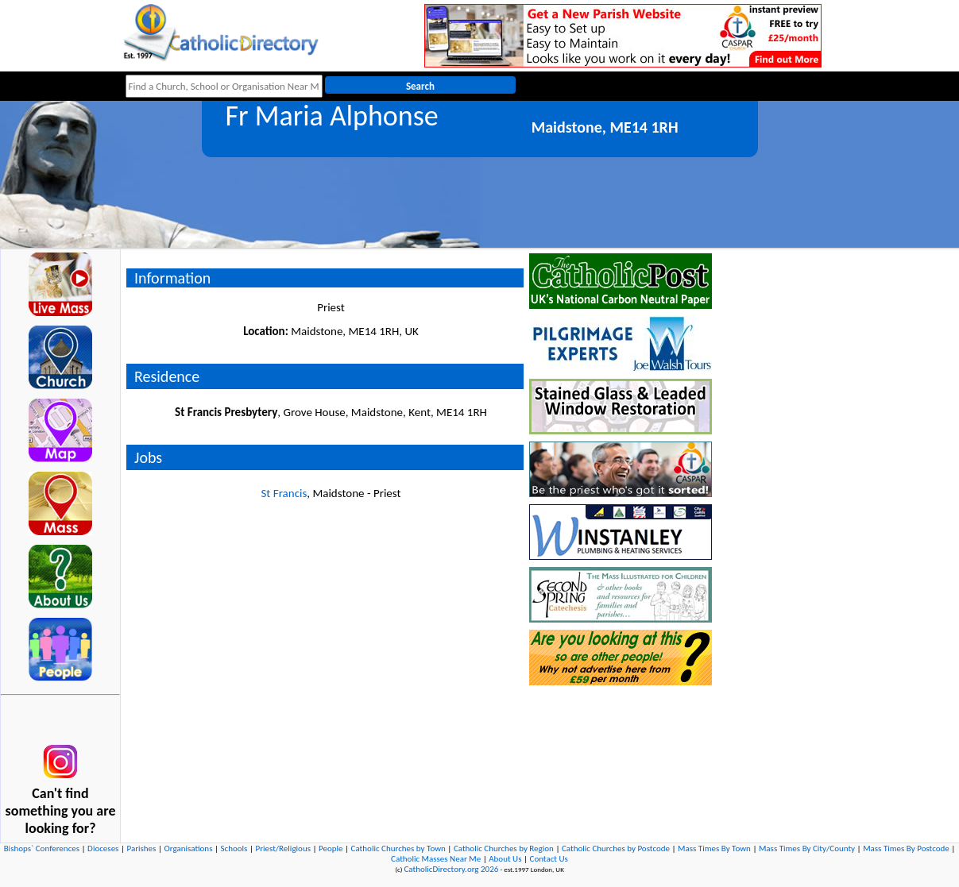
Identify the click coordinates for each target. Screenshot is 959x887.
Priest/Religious (283, 848)
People (331, 848)
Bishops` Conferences (41, 848)
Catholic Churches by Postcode (616, 848)
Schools (233, 848)
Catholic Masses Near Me (436, 859)
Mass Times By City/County (807, 848)
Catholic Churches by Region (504, 848)
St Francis (284, 493)
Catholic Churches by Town (398, 848)
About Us (505, 859)
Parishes (141, 848)
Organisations (188, 848)
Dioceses (102, 848)
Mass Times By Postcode (906, 848)
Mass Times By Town (714, 848)
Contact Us (549, 859)
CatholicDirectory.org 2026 (451, 869)
